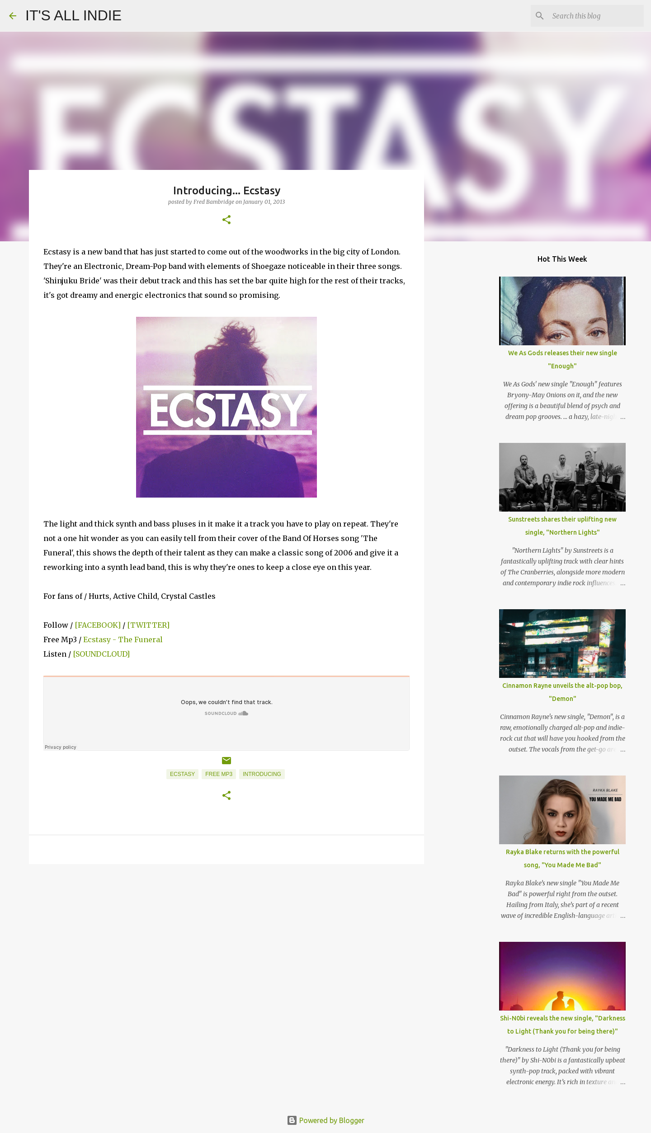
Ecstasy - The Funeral (122, 639)
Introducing (262, 774)
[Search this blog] (596, 16)
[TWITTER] (148, 625)
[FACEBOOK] (98, 625)
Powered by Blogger (325, 1120)
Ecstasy (182, 774)
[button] (226, 220)
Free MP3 (218, 774)
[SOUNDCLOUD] (101, 653)
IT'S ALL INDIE (73, 15)
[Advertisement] (226, 941)
